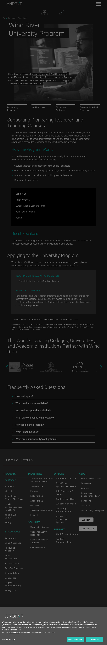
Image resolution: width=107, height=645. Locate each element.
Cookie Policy (14, 638)
